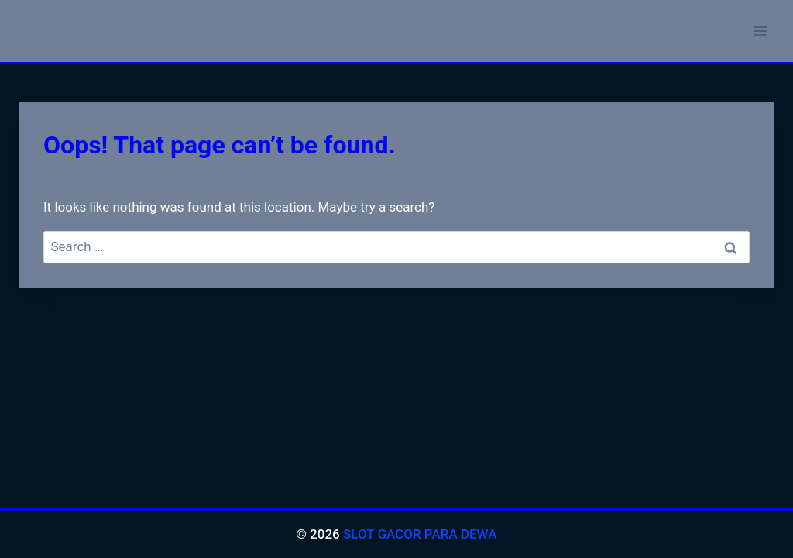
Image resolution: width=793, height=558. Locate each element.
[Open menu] (760, 31)
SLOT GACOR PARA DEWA (420, 534)
